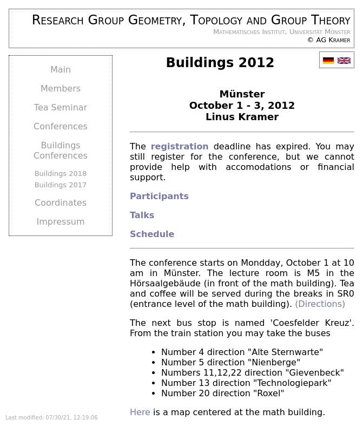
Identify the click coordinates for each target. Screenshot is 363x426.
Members (61, 88)
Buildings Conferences (61, 150)
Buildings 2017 (61, 185)
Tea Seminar (60, 107)
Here (140, 412)
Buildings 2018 (61, 173)
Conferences (61, 126)
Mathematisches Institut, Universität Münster (282, 32)
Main (60, 69)
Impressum (61, 222)
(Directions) (320, 304)
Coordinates (61, 203)
